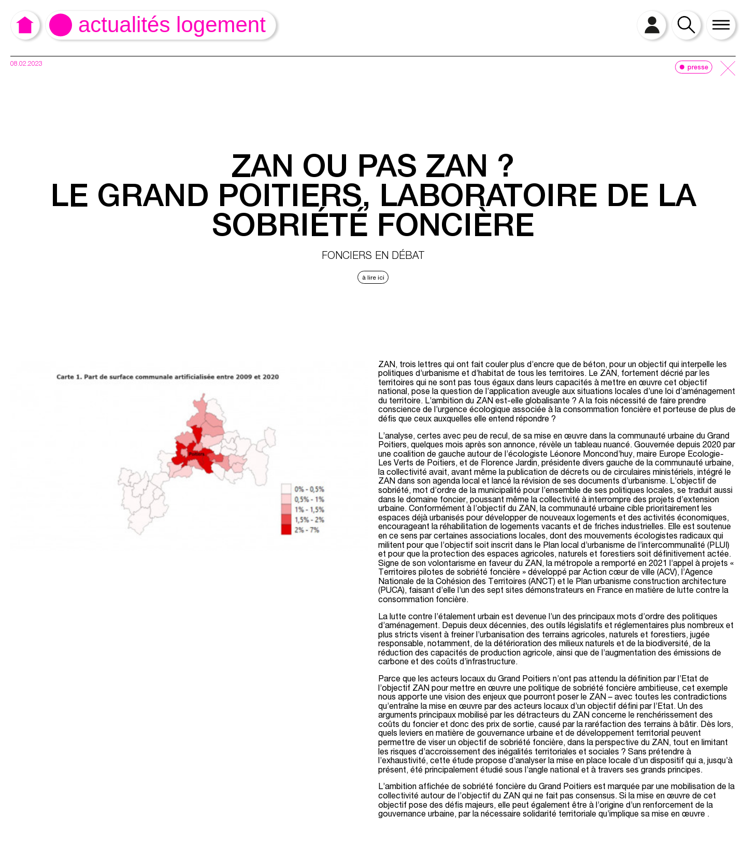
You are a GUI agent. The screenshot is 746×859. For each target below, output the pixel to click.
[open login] (651, 25)
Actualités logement (172, 24)
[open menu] (721, 25)
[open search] (686, 25)
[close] (728, 69)
